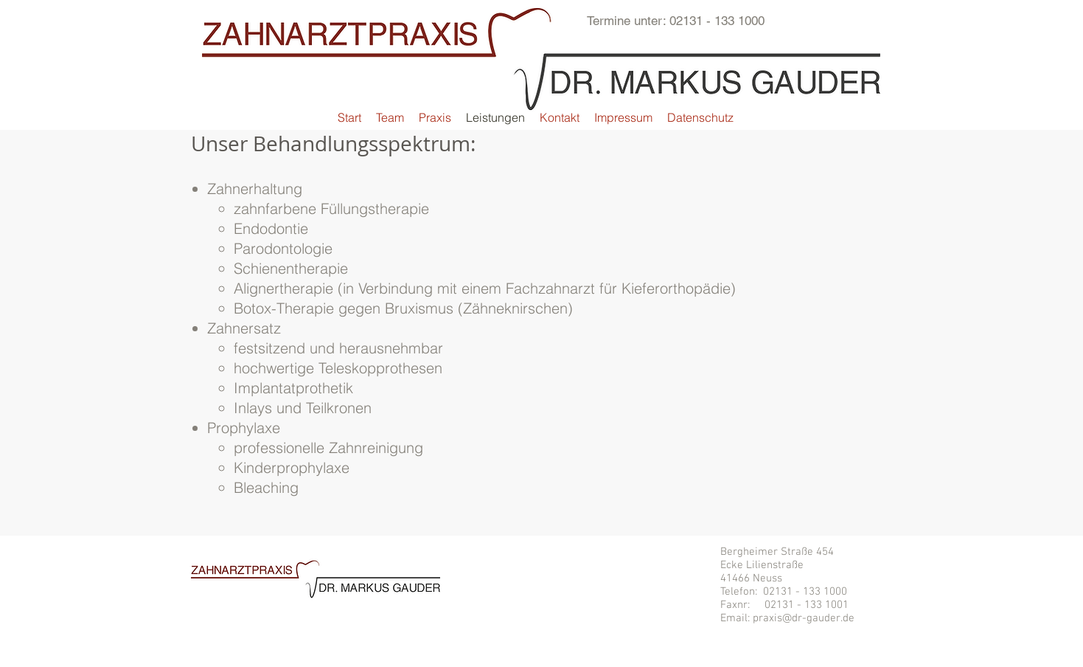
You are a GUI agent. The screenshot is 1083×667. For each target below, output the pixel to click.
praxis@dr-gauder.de (803, 618)
